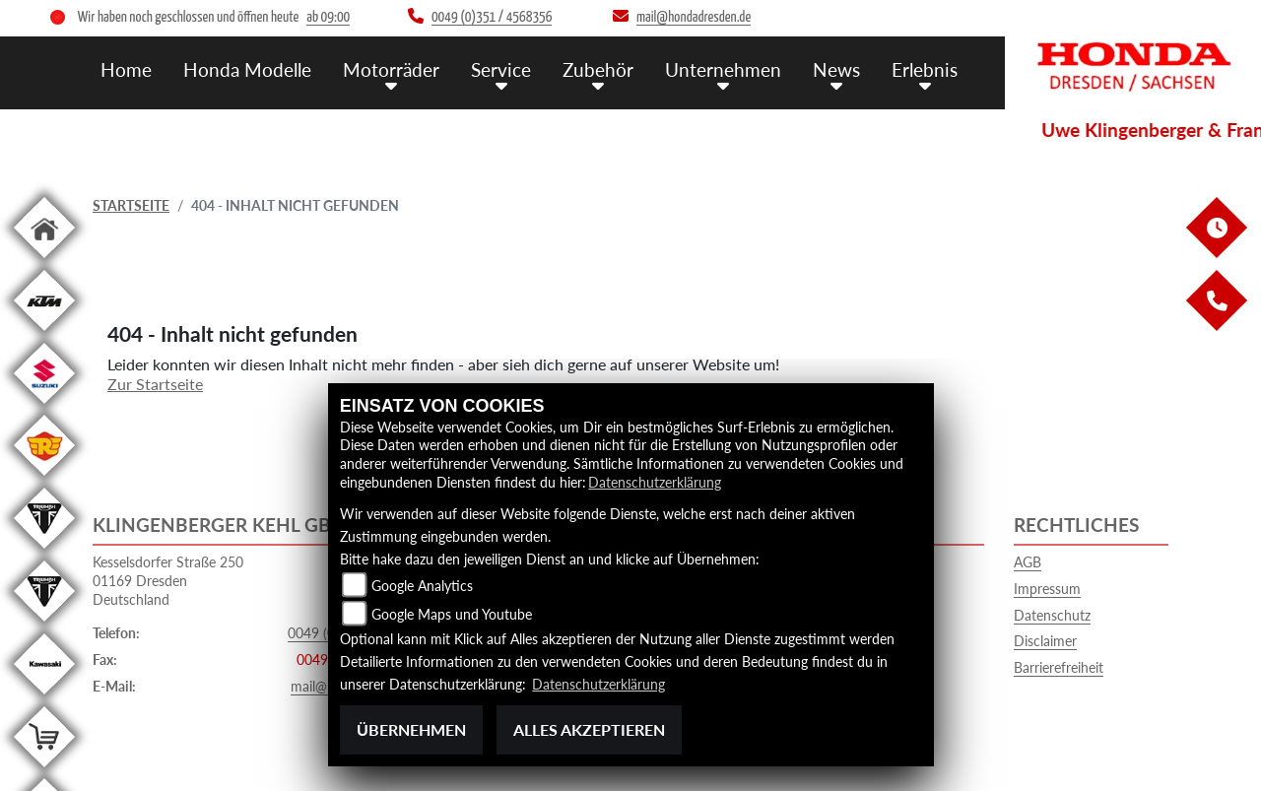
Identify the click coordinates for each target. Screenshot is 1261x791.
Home (126, 69)
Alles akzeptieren (589, 729)
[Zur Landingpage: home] (44, 261)
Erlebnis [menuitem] (925, 69)
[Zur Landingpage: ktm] (44, 334)
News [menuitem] (836, 69)
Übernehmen (411, 729)
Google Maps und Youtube (451, 614)
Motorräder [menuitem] (391, 69)
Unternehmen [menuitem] (723, 69)
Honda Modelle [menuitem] (247, 69)
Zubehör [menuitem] (598, 69)
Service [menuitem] (501, 69)
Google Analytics (422, 585)
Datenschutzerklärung (654, 482)
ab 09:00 (328, 17)
